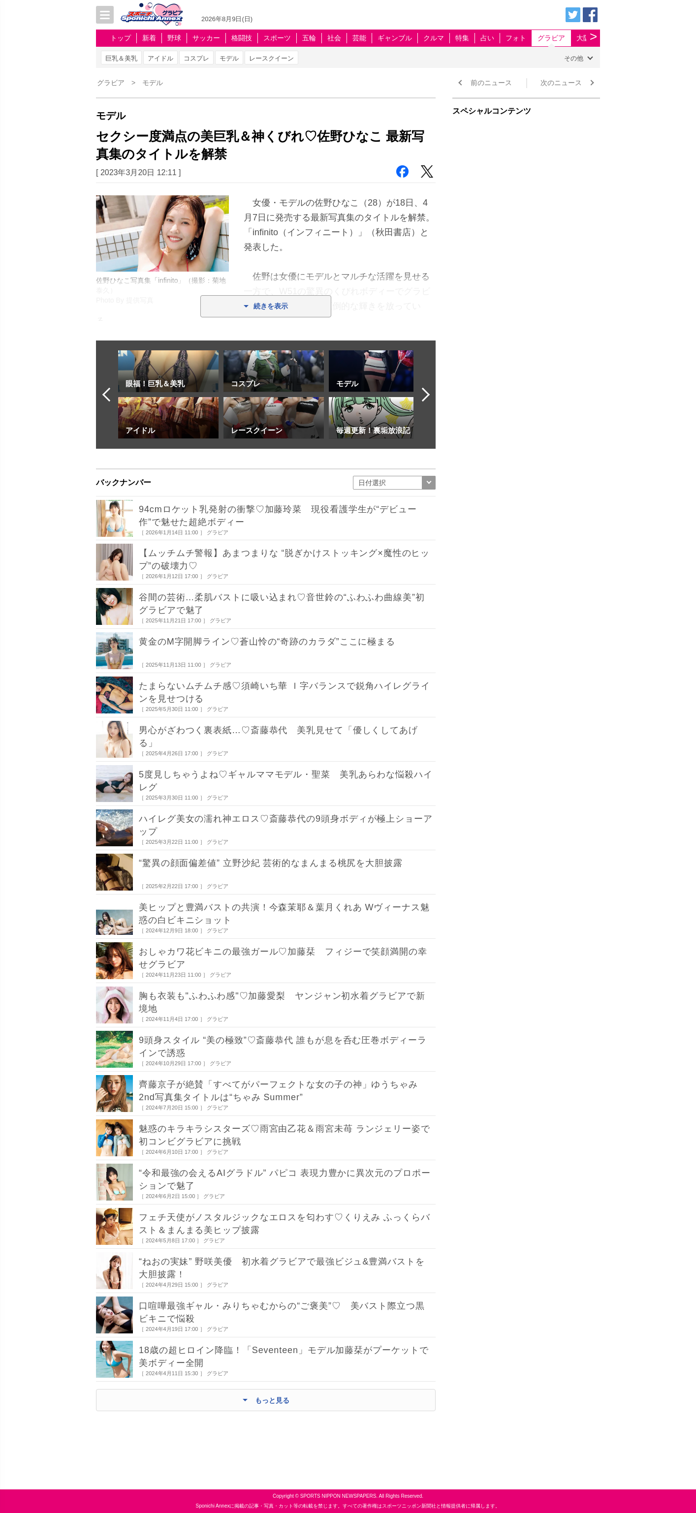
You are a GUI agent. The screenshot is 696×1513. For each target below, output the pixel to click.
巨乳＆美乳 (121, 58)
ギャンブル (395, 38)
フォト (516, 38)
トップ (120, 38)
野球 (174, 38)
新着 (149, 38)
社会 (334, 38)
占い (487, 38)
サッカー (206, 38)
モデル (229, 58)
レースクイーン (271, 58)
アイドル (160, 58)
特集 (462, 38)
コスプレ (196, 58)
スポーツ (277, 38)
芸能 (359, 38)
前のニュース (491, 82)
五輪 (309, 38)
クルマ (433, 38)
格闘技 (241, 38)
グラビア (551, 38)
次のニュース (561, 82)
